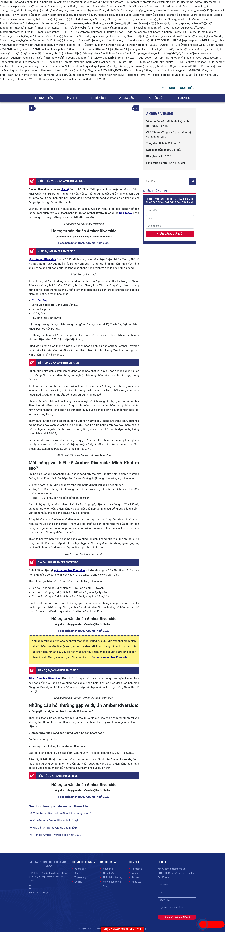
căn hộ (65, 189)
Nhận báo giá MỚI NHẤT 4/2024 (122, 929)
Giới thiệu (44, 98)
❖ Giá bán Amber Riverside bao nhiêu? (53, 827)
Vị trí (72, 98)
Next (136, 108)
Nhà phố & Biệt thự (112, 877)
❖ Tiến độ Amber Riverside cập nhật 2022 (55, 834)
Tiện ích (98, 98)
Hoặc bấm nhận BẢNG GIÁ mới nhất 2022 (83, 243)
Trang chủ (167, 88)
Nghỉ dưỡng (109, 873)
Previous (31, 108)
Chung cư (108, 868)
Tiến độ (155, 98)
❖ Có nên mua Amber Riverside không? (54, 820)
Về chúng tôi (80, 868)
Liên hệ (183, 98)
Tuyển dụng (80, 877)
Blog (76, 873)
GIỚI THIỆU (187, 88)
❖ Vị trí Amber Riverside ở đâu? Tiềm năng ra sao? (60, 813)
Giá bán (126, 98)
